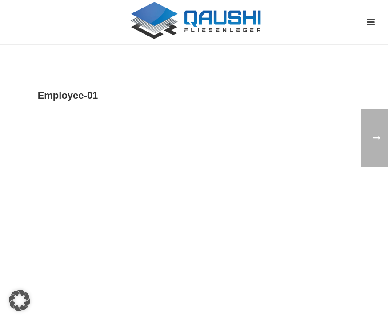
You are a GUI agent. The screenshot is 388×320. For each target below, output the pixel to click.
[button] (19, 300)
